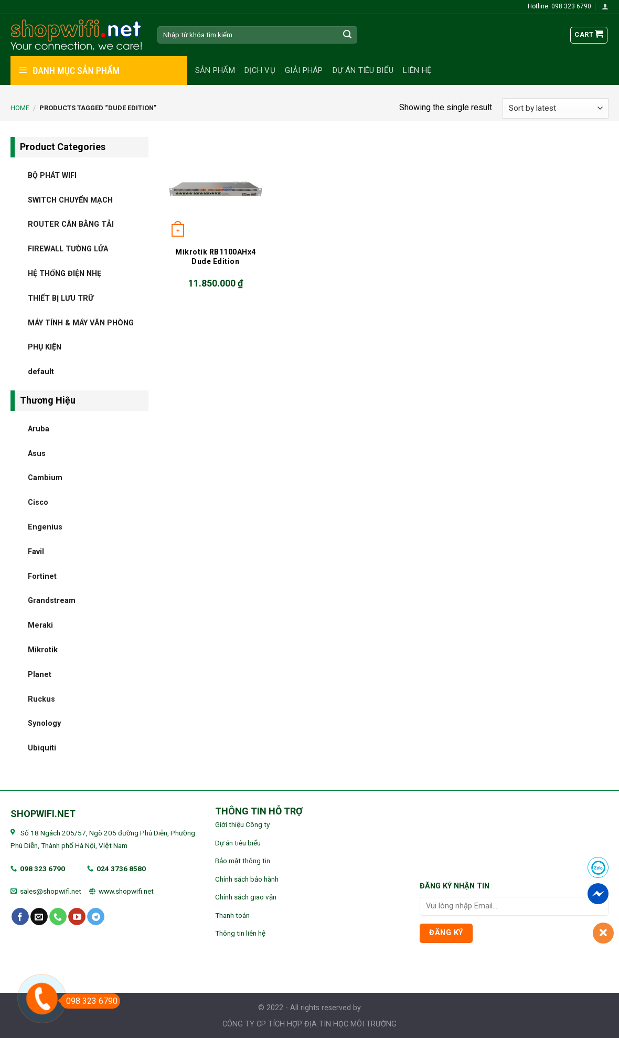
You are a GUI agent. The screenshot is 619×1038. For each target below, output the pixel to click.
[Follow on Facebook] (20, 917)
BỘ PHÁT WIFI (52, 175)
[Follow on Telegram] (95, 917)
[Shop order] (556, 108)
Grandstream (52, 600)
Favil (36, 551)
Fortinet (42, 575)
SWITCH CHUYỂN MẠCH (70, 199)
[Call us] (58, 917)
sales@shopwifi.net (50, 891)
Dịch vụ (259, 70)
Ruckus (41, 698)
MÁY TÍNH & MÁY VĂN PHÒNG (81, 322)
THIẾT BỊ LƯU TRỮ (60, 297)
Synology (44, 723)
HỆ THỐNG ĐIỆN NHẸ (64, 273)
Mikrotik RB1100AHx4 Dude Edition (215, 257)
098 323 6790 (42, 868)
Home (19, 108)
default (41, 371)
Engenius (45, 526)
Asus (37, 453)
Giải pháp (304, 70)
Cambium (45, 477)
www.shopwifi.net (126, 891)
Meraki (40, 625)
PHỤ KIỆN (44, 347)
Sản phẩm (215, 70)
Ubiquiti (42, 748)
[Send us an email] (39, 917)
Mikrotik (43, 649)
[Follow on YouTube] (77, 917)
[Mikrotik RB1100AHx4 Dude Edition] (215, 188)
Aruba (38, 428)
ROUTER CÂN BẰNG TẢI (71, 224)
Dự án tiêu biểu (363, 70)
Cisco (38, 502)
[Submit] (348, 35)
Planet (39, 674)
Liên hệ (417, 70)
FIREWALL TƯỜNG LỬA (68, 249)
